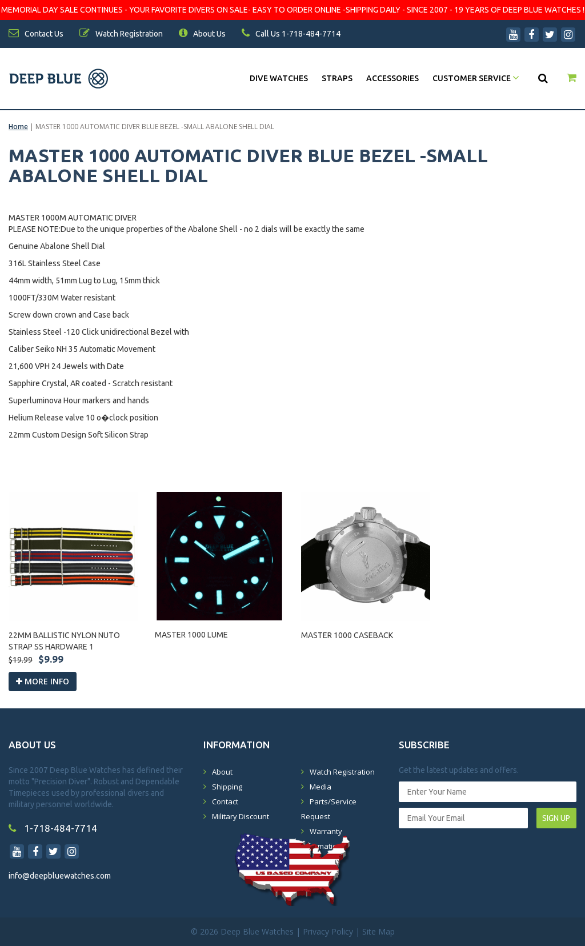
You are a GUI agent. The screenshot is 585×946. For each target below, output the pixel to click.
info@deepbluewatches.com (60, 875)
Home (18, 126)
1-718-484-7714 (53, 828)
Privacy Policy (328, 931)
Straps (337, 78)
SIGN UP (556, 818)
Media (320, 786)
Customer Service (475, 78)
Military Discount (240, 816)
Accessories (392, 78)
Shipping (227, 786)
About (222, 772)
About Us (202, 33)
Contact (225, 801)
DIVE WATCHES (279, 78)
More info (42, 681)
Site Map (378, 931)
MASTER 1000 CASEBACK (347, 635)
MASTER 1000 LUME (191, 634)
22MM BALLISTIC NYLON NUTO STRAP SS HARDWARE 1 (64, 641)
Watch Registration (342, 772)
